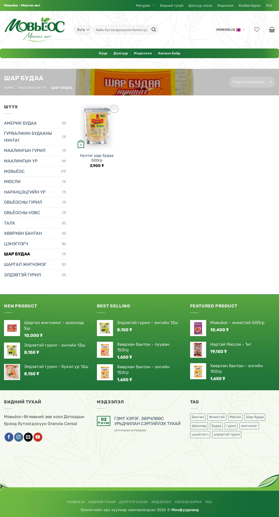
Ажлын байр (169, 53)
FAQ (269, 5)
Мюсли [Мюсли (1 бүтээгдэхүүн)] (235, 417)
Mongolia (145, 5)
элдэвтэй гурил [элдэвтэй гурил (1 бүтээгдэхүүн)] (227, 434)
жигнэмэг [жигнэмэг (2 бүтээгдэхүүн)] (249, 426)
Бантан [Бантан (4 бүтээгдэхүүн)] (198, 417)
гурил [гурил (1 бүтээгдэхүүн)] (231, 426)
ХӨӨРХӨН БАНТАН (23, 233)
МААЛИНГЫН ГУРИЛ (25, 150)
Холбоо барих (250, 5)
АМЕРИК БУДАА (20, 123)
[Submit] (153, 29)
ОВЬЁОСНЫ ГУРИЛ (23, 202)
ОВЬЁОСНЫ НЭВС (22, 212)
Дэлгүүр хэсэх (200, 5)
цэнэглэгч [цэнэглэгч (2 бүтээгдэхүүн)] (200, 434)
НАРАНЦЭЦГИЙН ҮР (25, 192)
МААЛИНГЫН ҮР (32, 88)
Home (9, 88)
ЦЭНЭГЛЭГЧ (16, 243)
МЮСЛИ (12, 181)
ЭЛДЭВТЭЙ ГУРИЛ (22, 274)
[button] (271, 30)
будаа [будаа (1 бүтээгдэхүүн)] (216, 426)
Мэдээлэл (225, 5)
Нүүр (103, 53)
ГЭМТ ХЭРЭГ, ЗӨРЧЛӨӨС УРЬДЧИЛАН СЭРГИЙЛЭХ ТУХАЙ (147, 421)
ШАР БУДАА (17, 253)
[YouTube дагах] (37, 437)
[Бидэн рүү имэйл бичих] (28, 437)
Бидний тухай (171, 5)
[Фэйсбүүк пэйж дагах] (9, 437)
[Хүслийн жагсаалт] (256, 30)
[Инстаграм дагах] (18, 437)
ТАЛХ (9, 223)
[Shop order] (252, 82)
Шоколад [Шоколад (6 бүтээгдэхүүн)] (199, 426)
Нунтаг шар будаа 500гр (97, 158)
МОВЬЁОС (14, 171)
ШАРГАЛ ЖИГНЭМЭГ (25, 264)
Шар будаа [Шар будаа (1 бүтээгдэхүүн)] (255, 417)
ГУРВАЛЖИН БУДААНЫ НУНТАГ (28, 137)
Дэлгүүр (121, 53)
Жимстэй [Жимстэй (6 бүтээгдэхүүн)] (217, 417)
